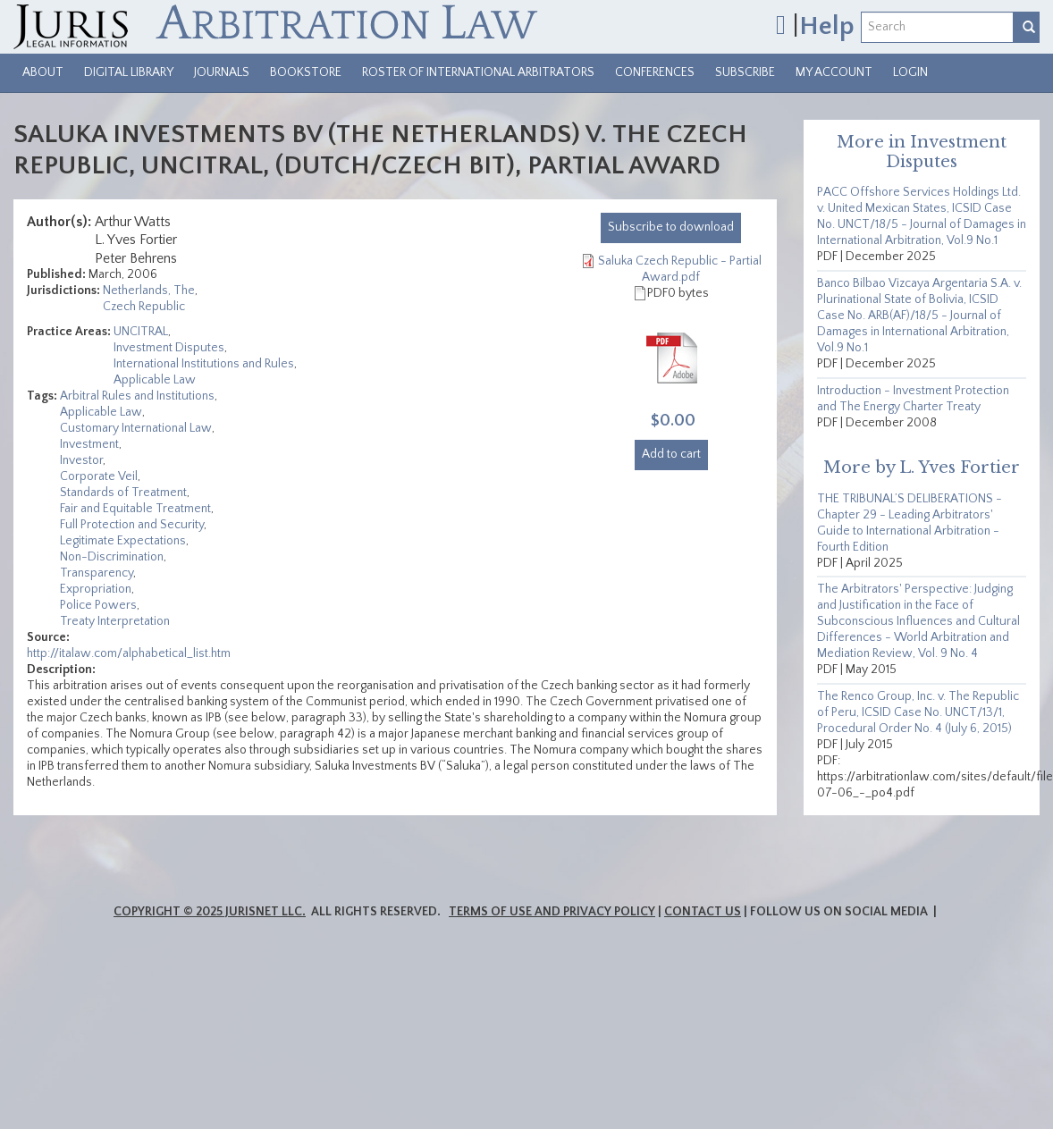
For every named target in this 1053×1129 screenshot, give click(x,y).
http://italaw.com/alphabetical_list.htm (129, 653)
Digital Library (128, 72)
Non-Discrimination (112, 557)
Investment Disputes (169, 348)
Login (910, 72)
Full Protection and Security (132, 525)
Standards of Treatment (123, 492)
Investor (81, 460)
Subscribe (745, 72)
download (671, 227)
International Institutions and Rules (204, 364)
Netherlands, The (149, 290)
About (42, 72)
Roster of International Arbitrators (478, 72)
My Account (834, 72)
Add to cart (671, 454)
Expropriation (95, 589)
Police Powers (98, 605)
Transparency (96, 573)
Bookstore (305, 72)
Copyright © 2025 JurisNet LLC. (210, 912)
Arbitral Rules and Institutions (137, 396)
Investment (89, 444)
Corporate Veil (99, 476)
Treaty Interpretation (115, 621)
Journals (221, 72)
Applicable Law (155, 380)
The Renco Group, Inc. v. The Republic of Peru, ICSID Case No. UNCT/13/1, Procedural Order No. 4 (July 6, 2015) (918, 712)
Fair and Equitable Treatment (135, 508)
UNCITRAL (141, 331)
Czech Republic (144, 306)
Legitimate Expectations (123, 541)
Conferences (655, 72)
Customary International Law (136, 428)
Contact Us (702, 912)
